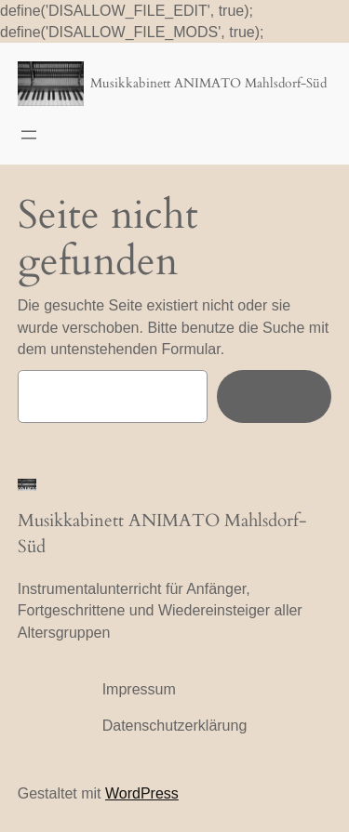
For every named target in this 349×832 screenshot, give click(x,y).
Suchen (274, 396)
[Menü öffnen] (29, 135)
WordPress (142, 793)
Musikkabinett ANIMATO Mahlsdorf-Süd (208, 83)
